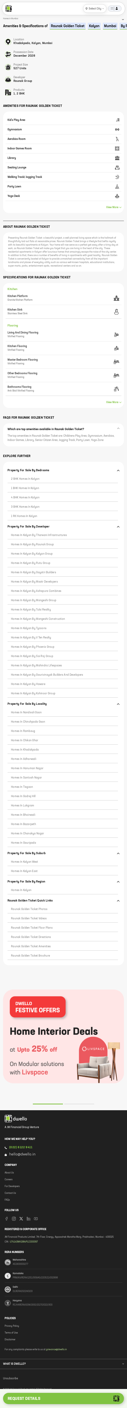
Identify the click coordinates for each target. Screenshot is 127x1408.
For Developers (12, 1186)
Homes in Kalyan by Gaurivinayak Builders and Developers (47, 675)
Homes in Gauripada (23, 843)
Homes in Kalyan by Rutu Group (30, 563)
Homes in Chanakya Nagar (27, 833)
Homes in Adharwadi (23, 759)
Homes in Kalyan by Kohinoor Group (33, 693)
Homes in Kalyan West (24, 862)
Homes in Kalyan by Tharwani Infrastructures (39, 535)
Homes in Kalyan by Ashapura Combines (36, 591)
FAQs (7, 1200)
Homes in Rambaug (23, 731)
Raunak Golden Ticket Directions (31, 937)
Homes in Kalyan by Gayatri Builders (33, 572)
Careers (9, 1180)
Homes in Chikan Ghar (24, 740)
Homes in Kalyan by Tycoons (28, 628)
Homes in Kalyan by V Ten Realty (31, 637)
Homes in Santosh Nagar (26, 777)
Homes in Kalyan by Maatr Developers (34, 581)
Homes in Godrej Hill (23, 796)
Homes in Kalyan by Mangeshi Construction (38, 619)
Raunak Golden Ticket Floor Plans (32, 928)
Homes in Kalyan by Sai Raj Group (32, 656)
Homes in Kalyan (21, 890)
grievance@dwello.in (56, 1349)
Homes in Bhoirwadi (23, 815)
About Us (9, 1173)
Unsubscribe (10, 1378)
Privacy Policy (12, 1326)
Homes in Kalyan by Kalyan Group (32, 553)
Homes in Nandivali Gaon (26, 712)
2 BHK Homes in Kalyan (25, 479)
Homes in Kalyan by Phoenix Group (32, 647)
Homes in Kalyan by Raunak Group (32, 544)
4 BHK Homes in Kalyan (25, 497)
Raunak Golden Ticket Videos (29, 918)
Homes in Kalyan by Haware (28, 684)
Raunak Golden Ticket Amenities (31, 946)
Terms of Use (11, 1333)
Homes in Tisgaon (22, 787)
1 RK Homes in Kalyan (24, 516)
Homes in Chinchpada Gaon (28, 721)
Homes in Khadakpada (25, 749)
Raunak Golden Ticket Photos (29, 909)
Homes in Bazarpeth (23, 824)
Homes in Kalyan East (24, 871)
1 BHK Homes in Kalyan (25, 488)
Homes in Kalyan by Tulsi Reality (31, 609)
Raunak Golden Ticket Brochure (30, 955)
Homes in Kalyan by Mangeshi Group (33, 600)
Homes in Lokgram (22, 805)
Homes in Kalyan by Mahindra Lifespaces (36, 665)
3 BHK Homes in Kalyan (25, 507)
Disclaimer (10, 1340)
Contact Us (10, 1193)
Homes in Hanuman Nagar (27, 768)
